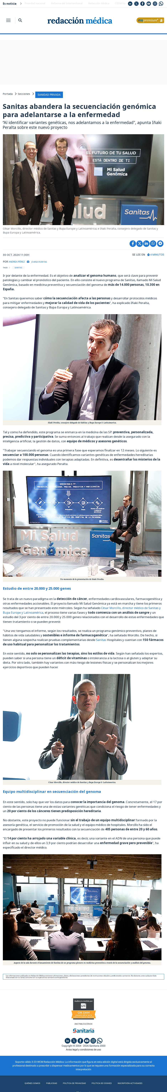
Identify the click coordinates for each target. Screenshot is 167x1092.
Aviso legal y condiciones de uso (83, 1048)
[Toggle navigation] (8, 20)
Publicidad (47, 1082)
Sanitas (101, 638)
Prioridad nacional (35, 3)
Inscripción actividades (134, 1082)
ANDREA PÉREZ (18, 260)
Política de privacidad (71, 1082)
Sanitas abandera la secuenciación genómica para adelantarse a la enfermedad (79, 109)
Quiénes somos (27, 1082)
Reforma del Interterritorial (67, 3)
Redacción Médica (98, 3)
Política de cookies (102, 1082)
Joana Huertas (45, 260)
